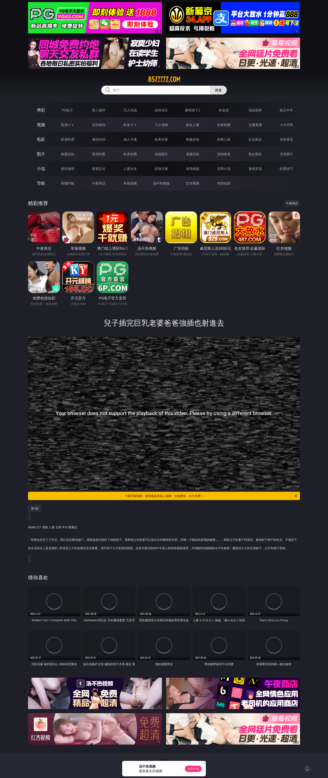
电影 (41, 139)
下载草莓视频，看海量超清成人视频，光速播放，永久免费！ (211, 495)
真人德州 (98, 110)
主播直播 (255, 124)
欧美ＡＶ (130, 124)
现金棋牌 (255, 110)
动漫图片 (161, 154)
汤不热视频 (161, 183)
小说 (41, 168)
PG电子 (67, 110)
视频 (41, 124)
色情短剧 (224, 183)
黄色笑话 (255, 168)
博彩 (41, 110)
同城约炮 (67, 183)
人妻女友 (130, 168)
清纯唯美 (224, 154)
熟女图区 (255, 154)
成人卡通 (130, 139)
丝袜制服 (224, 124)
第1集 (34, 508)
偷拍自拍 (98, 139)
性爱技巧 (286, 168)
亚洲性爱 (67, 139)
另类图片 (286, 154)
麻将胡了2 (192, 110)
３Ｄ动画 (161, 124)
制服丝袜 (192, 139)
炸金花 (224, 110)
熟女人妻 (192, 124)
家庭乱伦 (98, 168)
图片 (41, 154)
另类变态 (286, 139)
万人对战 (130, 110)
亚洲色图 (98, 154)
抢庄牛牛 (286, 110)
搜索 (218, 90)
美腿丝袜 (192, 154)
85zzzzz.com (164, 79)
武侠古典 (161, 168)
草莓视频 (130, 183)
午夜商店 (98, 183)
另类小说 (224, 168)
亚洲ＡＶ (67, 124)
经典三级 (224, 139)
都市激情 (67, 168)
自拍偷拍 (98, 124)
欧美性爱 (161, 139)
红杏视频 (192, 183)
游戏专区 (161, 110)
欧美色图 (130, 154)
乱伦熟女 (255, 139)
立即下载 (193, 769)
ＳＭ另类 (286, 124)
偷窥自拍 (67, 154)
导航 (41, 183)
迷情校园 (192, 168)
